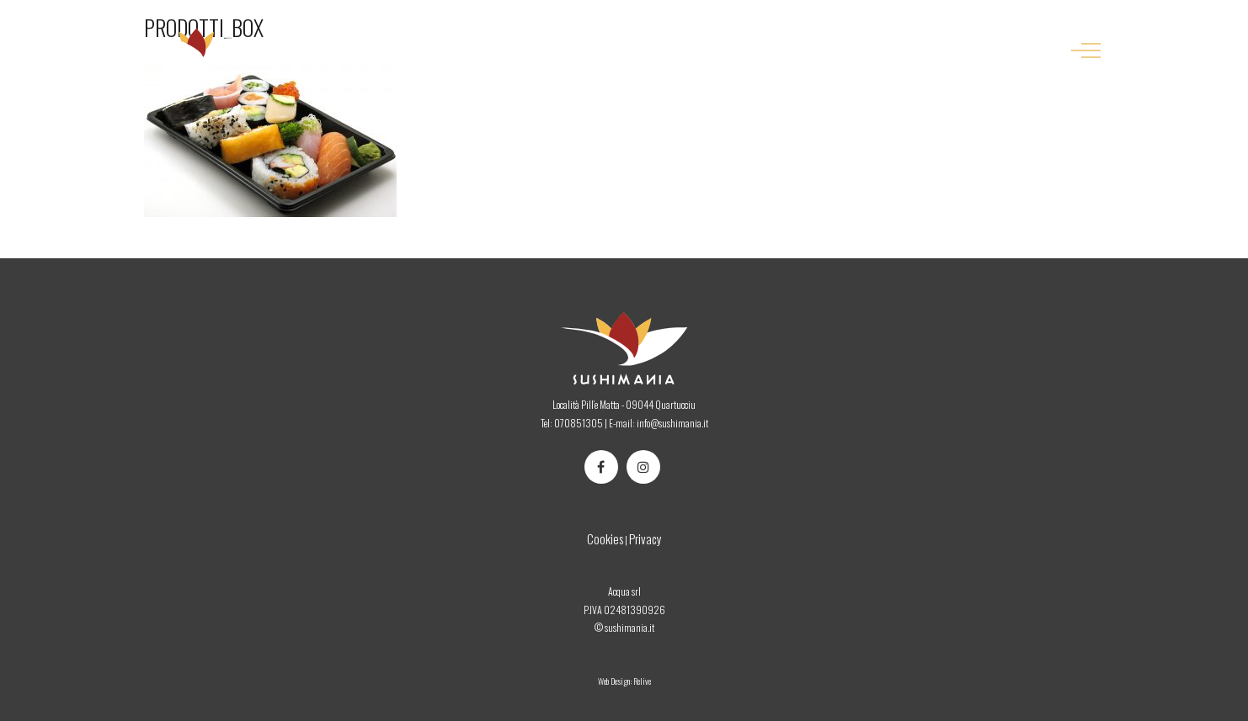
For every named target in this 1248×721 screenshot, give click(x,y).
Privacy (645, 539)
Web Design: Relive (624, 681)
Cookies (605, 539)
